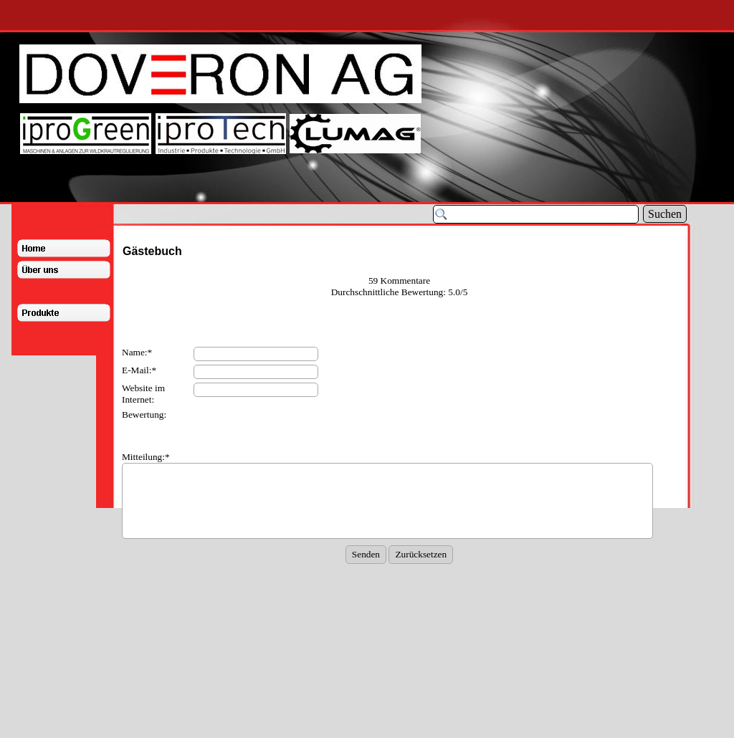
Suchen (665, 214)
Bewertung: (144, 414)
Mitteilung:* (146, 456)
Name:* (137, 352)
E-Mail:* (139, 370)
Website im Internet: (143, 394)
